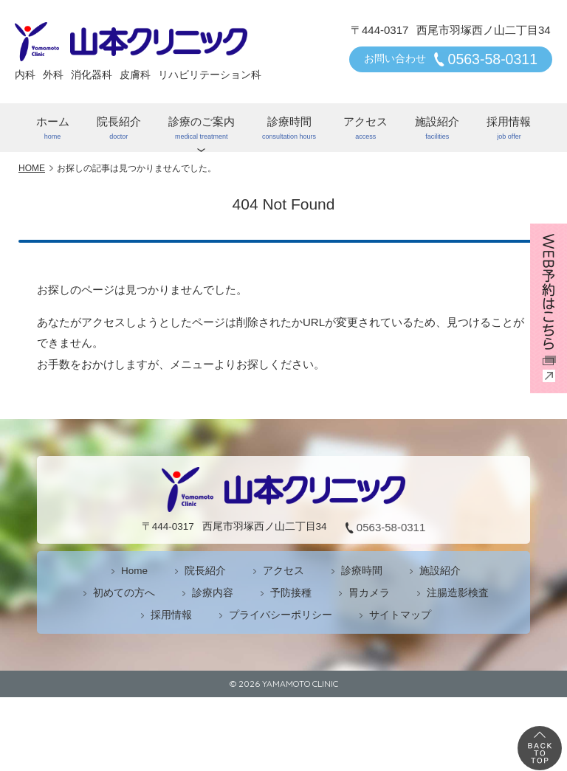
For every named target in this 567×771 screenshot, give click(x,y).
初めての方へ (124, 592)
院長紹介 (118, 128)
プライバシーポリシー (280, 614)
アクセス (365, 128)
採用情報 (509, 128)
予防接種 (291, 592)
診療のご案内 (201, 128)
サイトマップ (400, 614)
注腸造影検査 (458, 592)
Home (134, 570)
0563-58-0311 (492, 59)
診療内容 (212, 592)
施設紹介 (437, 128)
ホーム (52, 128)
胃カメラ (369, 592)
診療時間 (288, 128)
